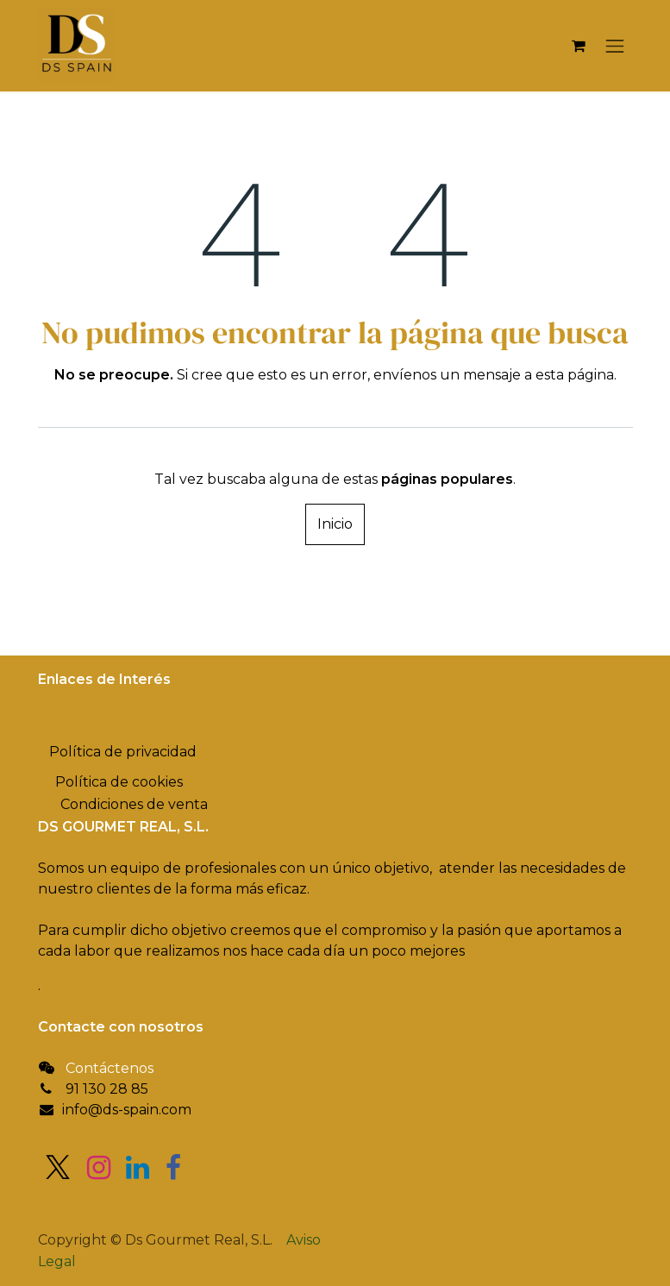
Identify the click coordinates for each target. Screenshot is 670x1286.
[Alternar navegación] (615, 46)
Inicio (335, 524)
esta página (574, 375)
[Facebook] (173, 1168)
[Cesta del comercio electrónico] (578, 46)
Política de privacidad (123, 751)
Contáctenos (109, 1068)
